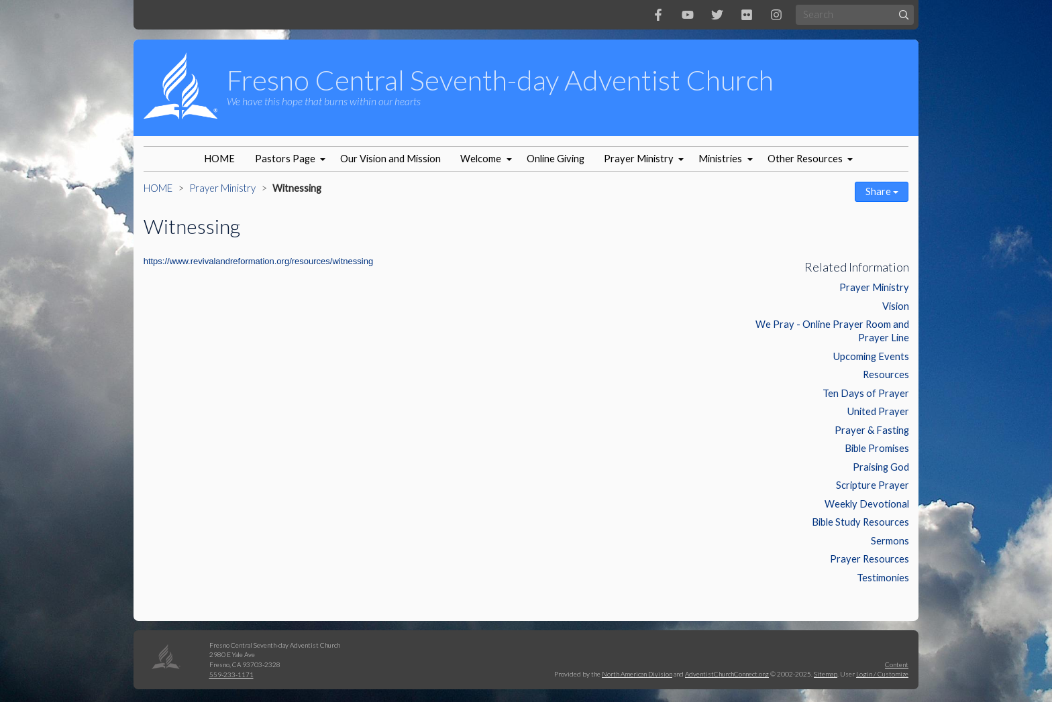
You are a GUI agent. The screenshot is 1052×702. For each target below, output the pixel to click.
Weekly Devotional (867, 504)
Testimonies (883, 577)
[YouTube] (687, 15)
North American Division (637, 674)
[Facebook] (658, 15)
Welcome (480, 158)
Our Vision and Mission (390, 158)
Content (896, 664)
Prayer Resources (869, 559)
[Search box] (855, 14)
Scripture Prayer (872, 485)
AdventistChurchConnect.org (727, 674)
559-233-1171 (231, 674)
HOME (219, 158)
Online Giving (555, 158)
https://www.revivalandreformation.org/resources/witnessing (259, 261)
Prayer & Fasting (872, 430)
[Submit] (904, 14)
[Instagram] (776, 15)
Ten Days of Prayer (866, 393)
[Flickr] (746, 15)
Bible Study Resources (860, 522)
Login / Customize (882, 674)
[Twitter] (717, 15)
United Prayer (878, 411)
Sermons (890, 540)
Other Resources (805, 158)
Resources (886, 374)
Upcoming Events (871, 356)
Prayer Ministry (639, 158)
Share (881, 191)
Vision (895, 306)
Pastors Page (285, 158)
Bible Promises (877, 448)
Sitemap (825, 674)
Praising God (881, 467)
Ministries (720, 158)
